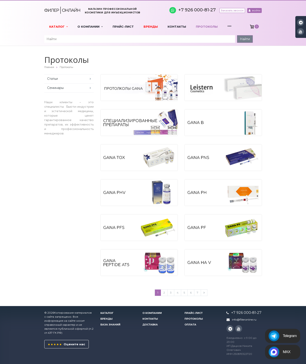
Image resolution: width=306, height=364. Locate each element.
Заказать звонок (232, 10)
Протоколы (207, 26)
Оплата (190, 324)
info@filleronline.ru (244, 319)
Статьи (52, 79)
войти (254, 10)
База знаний (110, 324)
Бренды (151, 26)
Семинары (55, 88)
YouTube (300, 31)
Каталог (58, 26)
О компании (90, 26)
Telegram (283, 336)
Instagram (301, 22)
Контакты (177, 26)
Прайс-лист (123, 26)
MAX (279, 352)
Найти (245, 39)
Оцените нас (66, 344)
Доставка (150, 324)
